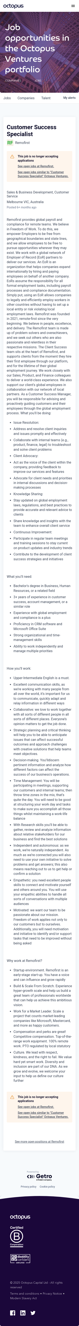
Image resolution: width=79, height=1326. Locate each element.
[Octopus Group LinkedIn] (22, 1312)
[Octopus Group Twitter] (32, 1312)
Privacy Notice (52, 1294)
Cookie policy (47, 1186)
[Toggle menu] (73, 5)
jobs (7, 98)
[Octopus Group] (13, 5)
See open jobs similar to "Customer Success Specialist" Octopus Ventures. (43, 174)
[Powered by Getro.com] (39, 1176)
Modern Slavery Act (23, 1298)
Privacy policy (28, 1186)
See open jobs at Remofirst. (36, 166)
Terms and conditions (24, 1294)
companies (26, 98)
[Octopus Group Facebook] (12, 1312)
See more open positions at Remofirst (39, 1141)
